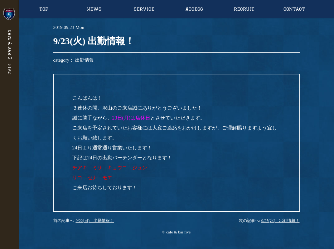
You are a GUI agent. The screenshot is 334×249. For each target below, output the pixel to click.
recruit (244, 9)
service (144, 9)
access (194, 9)
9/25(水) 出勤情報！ (280, 220)
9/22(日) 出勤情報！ (94, 220)
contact (294, 9)
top (43, 9)
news (93, 9)
